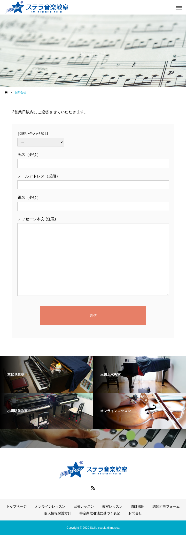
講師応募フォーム (166, 506)
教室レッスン (112, 506)
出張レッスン (84, 506)
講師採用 (137, 506)
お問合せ (135, 513)
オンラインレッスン (50, 506)
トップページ (16, 506)
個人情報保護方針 (57, 513)
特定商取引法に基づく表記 (99, 513)
